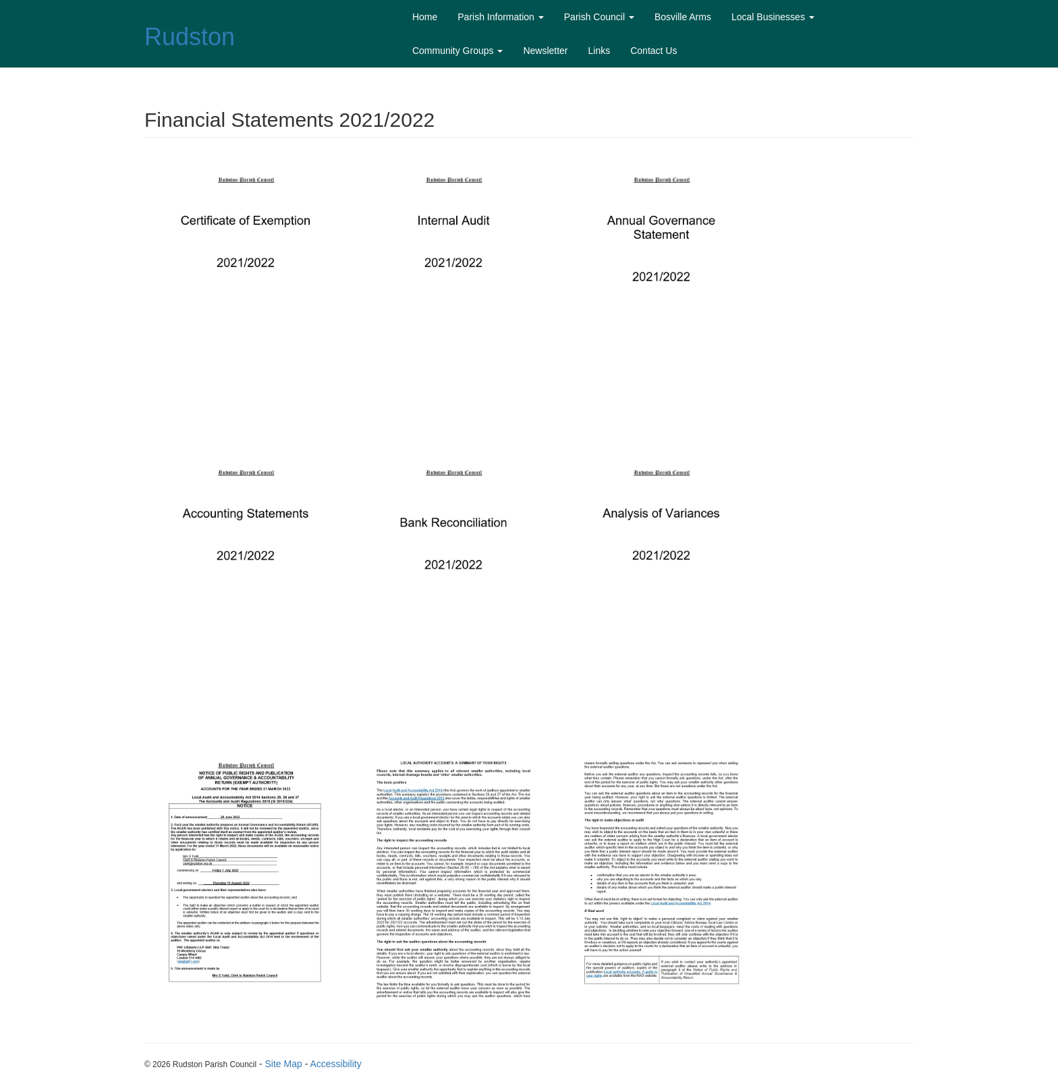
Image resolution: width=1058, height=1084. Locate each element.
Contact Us (653, 50)
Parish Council (599, 16)
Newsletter (545, 50)
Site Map (283, 1063)
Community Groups (457, 50)
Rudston (189, 37)
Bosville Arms (683, 16)
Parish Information (500, 16)
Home (424, 16)
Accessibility (335, 1063)
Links (599, 50)
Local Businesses (772, 16)
